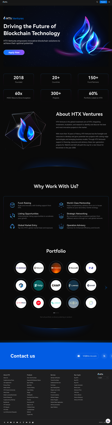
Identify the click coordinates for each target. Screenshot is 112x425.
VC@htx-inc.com (90, 356)
